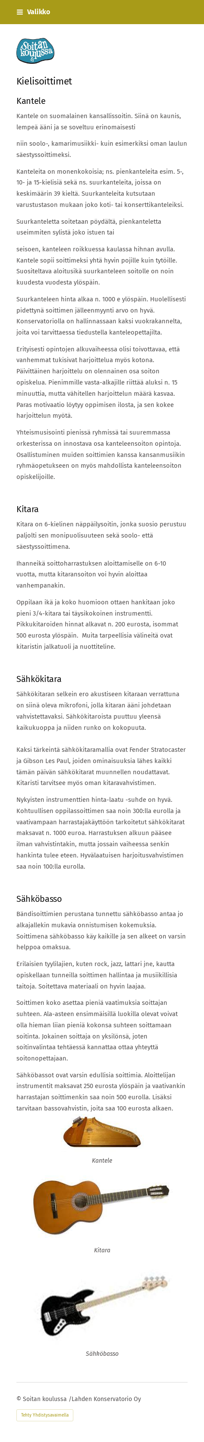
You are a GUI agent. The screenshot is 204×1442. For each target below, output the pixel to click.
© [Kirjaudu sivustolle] (19, 1399)
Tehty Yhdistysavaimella (45, 1415)
